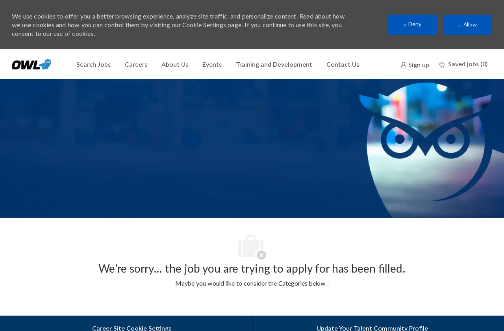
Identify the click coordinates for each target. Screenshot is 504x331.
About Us (174, 64)
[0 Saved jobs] (463, 64)
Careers (136, 64)
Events (212, 64)
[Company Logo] (31, 64)
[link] (414, 64)
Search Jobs (93, 64)
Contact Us (342, 64)
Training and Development (274, 64)
